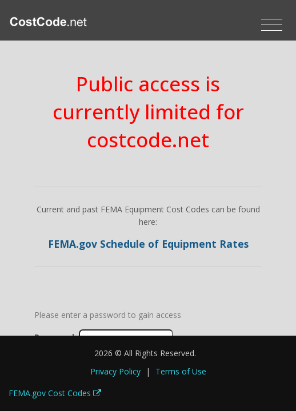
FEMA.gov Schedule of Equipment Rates (148, 244)
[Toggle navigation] (271, 25)
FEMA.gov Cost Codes (55, 393)
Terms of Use (180, 371)
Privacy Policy (115, 371)
